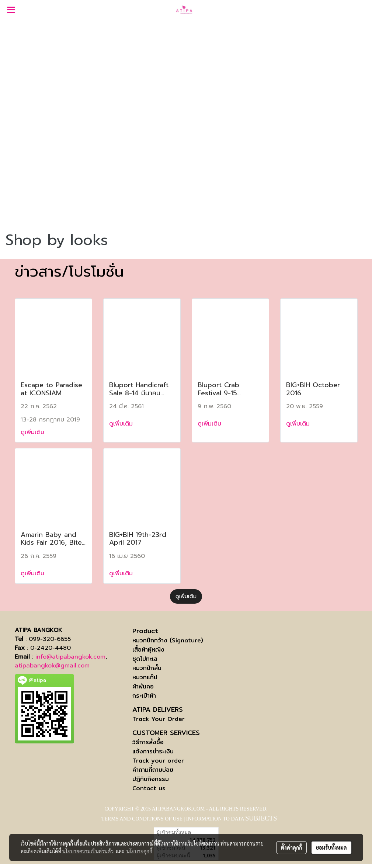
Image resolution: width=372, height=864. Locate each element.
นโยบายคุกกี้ (139, 851)
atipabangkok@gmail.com (52, 665)
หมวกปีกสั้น (146, 668)
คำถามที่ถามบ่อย (152, 769)
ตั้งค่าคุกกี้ (291, 847)
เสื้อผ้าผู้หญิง (148, 649)
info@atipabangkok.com (70, 656)
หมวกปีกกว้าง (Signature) (167, 640)
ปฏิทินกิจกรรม (150, 779)
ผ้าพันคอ (143, 686)
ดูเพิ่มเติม (33, 432)
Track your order (158, 760)
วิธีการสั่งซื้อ (148, 742)
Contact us (149, 788)
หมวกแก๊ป (144, 677)
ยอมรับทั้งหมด (331, 847)
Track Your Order (158, 719)
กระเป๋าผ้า (144, 695)
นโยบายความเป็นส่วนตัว (88, 851)
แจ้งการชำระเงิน (153, 751)
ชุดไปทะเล (144, 658)
